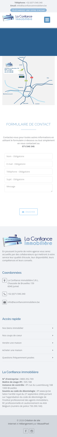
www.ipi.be (45, 391)
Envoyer (28, 211)
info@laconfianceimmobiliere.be (32, 5)
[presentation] (28, 199)
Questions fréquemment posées (18, 357)
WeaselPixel (43, 423)
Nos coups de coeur (12, 335)
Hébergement (26, 423)
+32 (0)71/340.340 (33, 2)
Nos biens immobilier (12, 328)
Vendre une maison (12, 342)
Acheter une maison (12, 350)
